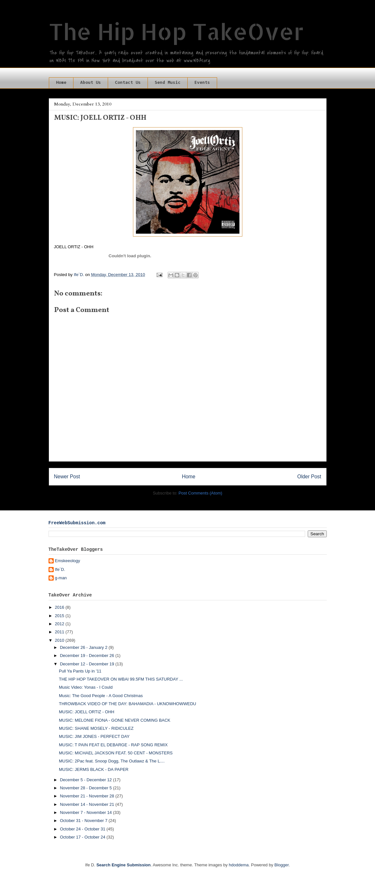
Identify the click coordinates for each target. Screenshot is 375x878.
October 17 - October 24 (83, 837)
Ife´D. (60, 569)
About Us (90, 83)
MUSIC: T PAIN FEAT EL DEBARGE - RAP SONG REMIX (113, 744)
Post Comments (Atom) (200, 493)
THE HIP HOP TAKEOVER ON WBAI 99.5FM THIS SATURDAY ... (121, 679)
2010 (60, 640)
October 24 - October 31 (83, 829)
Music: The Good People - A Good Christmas (101, 695)
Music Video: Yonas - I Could (86, 687)
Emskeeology (67, 560)
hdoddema (238, 864)
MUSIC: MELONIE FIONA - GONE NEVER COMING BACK (115, 720)
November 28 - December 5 (86, 787)
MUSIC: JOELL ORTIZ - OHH (86, 711)
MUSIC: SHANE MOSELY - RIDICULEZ (96, 728)
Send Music (168, 83)
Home (61, 83)
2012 (60, 623)
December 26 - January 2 (84, 647)
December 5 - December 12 (86, 779)
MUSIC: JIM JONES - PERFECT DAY (94, 736)
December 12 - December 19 (87, 663)
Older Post (309, 476)
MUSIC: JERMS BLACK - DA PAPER (93, 769)
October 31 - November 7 (84, 820)
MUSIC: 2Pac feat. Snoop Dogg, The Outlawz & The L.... (112, 761)
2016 (60, 607)
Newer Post (67, 476)
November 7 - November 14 (86, 812)
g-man (61, 577)
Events (202, 83)
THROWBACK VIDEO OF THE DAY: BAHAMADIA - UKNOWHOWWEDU (127, 703)
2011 (60, 631)
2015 (60, 615)
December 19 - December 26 (87, 655)
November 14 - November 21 (87, 804)
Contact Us (128, 83)
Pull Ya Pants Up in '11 (80, 671)
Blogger (281, 864)
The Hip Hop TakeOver (176, 31)
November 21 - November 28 (87, 796)
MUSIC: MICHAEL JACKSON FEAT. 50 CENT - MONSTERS (116, 752)
